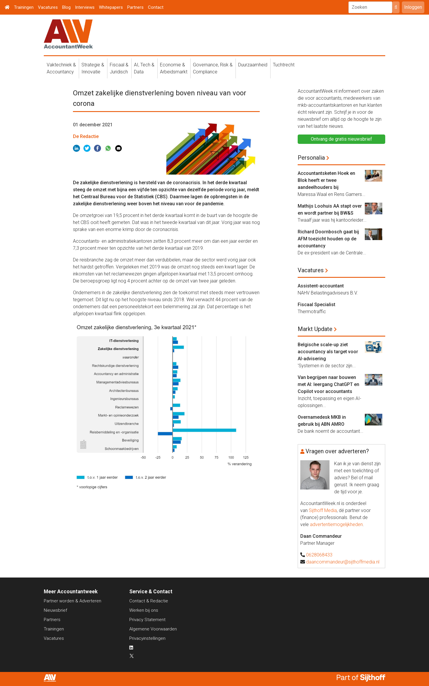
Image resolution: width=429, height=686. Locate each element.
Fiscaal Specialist (316, 304)
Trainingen (24, 7)
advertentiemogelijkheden (336, 524)
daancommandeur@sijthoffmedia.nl (342, 562)
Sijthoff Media (323, 510)
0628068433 (319, 555)
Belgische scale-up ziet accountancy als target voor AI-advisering (328, 351)
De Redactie (86, 136)
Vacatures (48, 7)
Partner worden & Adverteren (72, 601)
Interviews (85, 7)
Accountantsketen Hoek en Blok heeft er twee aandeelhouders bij (326, 180)
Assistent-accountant (321, 286)
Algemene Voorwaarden (153, 629)
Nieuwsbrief (55, 610)
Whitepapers (111, 7)
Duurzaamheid (252, 65)
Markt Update (315, 328)
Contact (155, 7)
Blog (66, 7)
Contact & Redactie (148, 601)
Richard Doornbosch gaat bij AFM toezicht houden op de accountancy (328, 239)
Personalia (311, 157)
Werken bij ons (143, 610)
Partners (135, 7)
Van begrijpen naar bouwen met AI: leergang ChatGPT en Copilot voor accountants (328, 384)
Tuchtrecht (283, 65)
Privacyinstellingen (147, 638)
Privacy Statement (147, 619)
